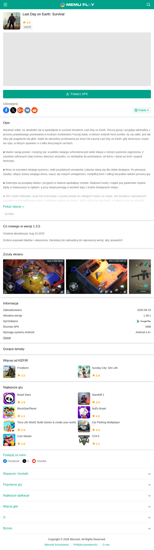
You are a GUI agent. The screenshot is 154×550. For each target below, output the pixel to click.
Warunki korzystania (56, 544)
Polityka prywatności (85, 544)
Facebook (13, 461)
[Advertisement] (77, 59)
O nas (106, 544)
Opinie (7, 337)
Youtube (41, 461)
